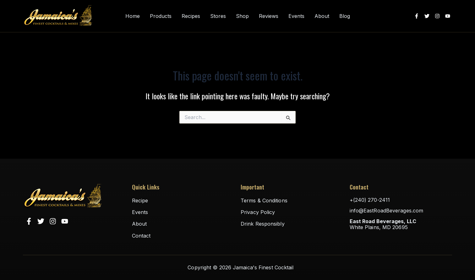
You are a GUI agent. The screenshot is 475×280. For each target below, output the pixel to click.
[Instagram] (437, 16)
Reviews (268, 16)
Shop (242, 16)
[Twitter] (427, 16)
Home (132, 16)
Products (161, 16)
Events (296, 16)
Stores (218, 16)
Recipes (191, 16)
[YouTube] (447, 16)
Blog (344, 16)
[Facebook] (416, 16)
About (321, 16)
